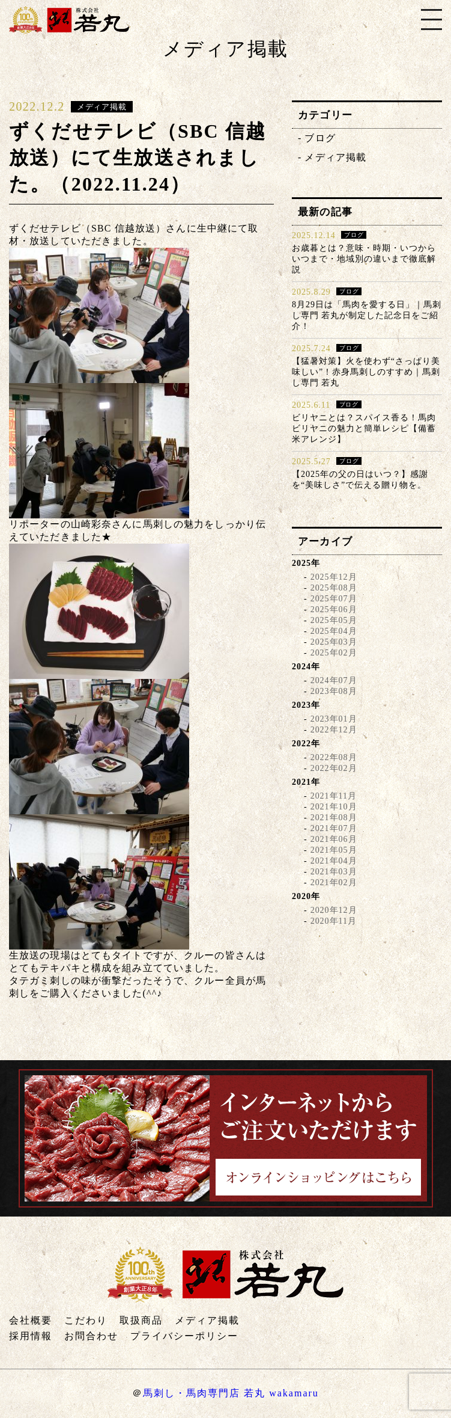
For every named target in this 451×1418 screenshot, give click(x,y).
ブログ (319, 138)
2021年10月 (333, 806)
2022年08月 (333, 757)
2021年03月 (333, 871)
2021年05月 (333, 850)
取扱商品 (141, 1320)
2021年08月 (333, 817)
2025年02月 (333, 652)
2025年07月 (333, 598)
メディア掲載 (335, 157)
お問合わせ (91, 1336)
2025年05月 (333, 620)
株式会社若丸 (69, 20)
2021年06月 (333, 839)
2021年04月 (333, 860)
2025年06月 (333, 609)
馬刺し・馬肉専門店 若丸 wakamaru (231, 1393)
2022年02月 (333, 768)
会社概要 (30, 1320)
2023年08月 (333, 691)
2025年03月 (333, 641)
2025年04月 (333, 631)
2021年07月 (333, 828)
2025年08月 (333, 587)
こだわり (85, 1320)
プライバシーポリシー (184, 1336)
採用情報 (30, 1336)
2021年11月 (333, 795)
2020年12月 (333, 910)
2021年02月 (333, 882)
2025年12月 (333, 577)
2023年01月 (333, 718)
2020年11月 (333, 920)
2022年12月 (333, 729)
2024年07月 (333, 680)
